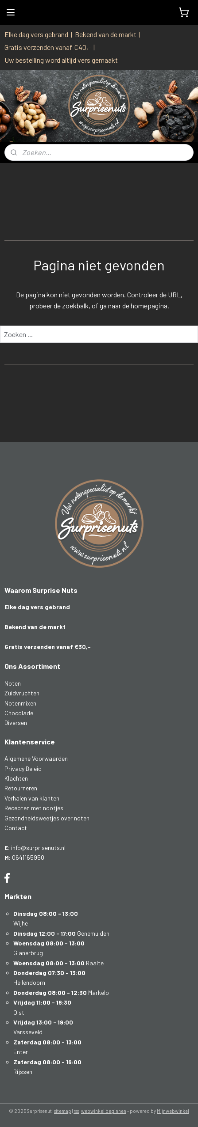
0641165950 (28, 857)
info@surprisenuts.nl (38, 847)
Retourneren (20, 788)
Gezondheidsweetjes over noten (46, 818)
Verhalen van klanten (31, 798)
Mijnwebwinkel (173, 1111)
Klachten (16, 778)
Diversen (15, 722)
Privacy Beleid (23, 768)
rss (76, 1111)
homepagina (149, 305)
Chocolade (18, 713)
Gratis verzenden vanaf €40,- (47, 47)
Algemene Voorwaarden (36, 758)
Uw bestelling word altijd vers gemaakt (61, 60)
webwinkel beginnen (103, 1111)
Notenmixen (20, 703)
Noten (12, 683)
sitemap (62, 1111)
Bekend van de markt (105, 34)
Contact (15, 827)
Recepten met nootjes (33, 808)
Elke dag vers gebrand (36, 34)
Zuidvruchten (21, 693)
